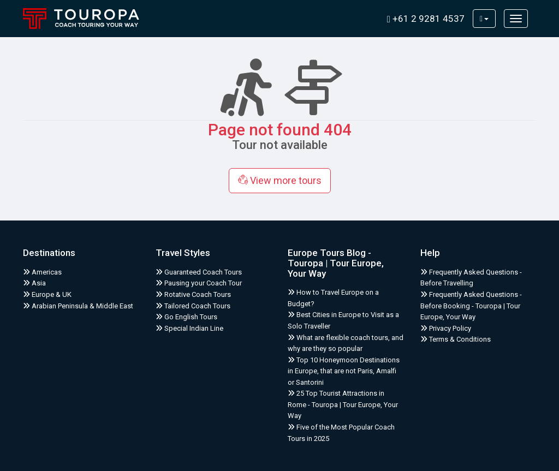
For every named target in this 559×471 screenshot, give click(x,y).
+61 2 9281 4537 (426, 18)
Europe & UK (47, 294)
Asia (34, 283)
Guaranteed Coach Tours (199, 272)
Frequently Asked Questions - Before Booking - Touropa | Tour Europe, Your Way (471, 305)
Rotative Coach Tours (193, 294)
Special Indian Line (189, 328)
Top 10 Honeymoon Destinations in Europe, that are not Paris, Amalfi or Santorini (344, 371)
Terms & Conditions (455, 339)
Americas (42, 272)
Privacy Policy (445, 328)
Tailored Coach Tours (193, 306)
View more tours (280, 180)
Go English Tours (186, 317)
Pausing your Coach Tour (199, 283)
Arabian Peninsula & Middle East (78, 306)
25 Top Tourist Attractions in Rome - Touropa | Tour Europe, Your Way (343, 404)
